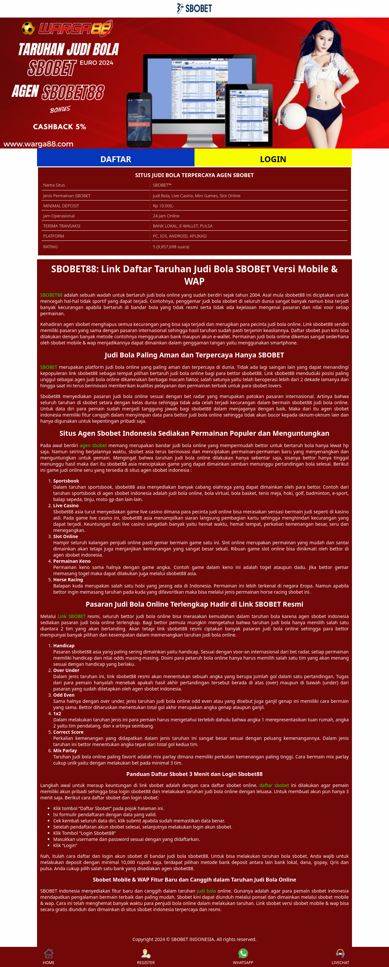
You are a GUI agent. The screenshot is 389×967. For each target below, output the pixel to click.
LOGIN (273, 158)
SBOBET (48, 367)
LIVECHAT (340, 956)
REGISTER (146, 956)
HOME (49, 956)
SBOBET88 (51, 295)
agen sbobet (93, 445)
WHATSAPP (243, 956)
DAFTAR (115, 158)
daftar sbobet (274, 785)
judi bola (206, 891)
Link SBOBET (72, 616)
